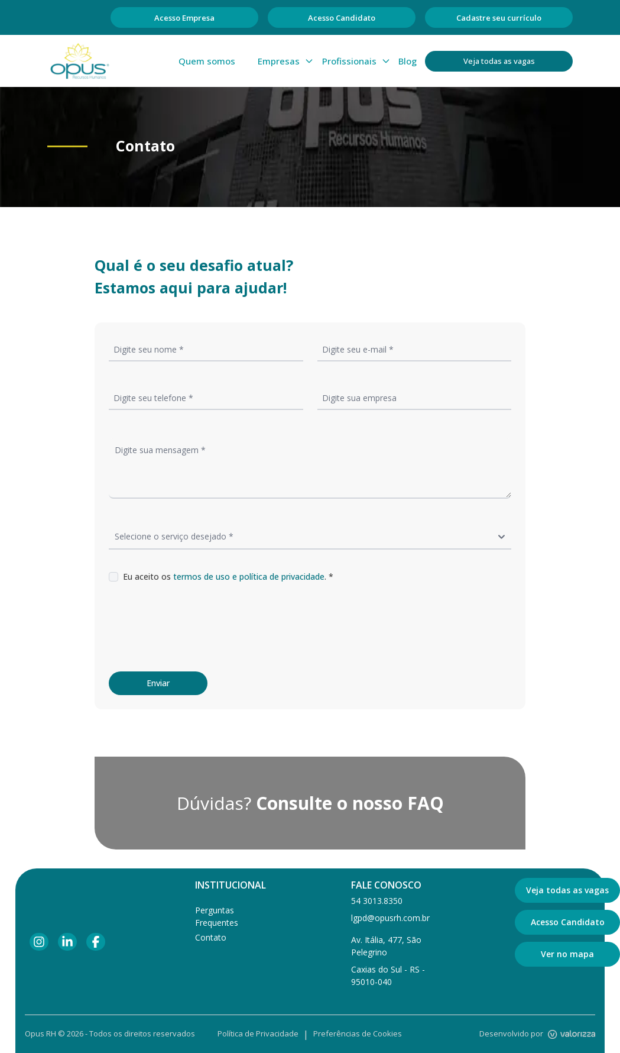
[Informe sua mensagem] (310, 468)
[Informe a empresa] (414, 397)
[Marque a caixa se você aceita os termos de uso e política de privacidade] (113, 577)
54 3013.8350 (376, 900)
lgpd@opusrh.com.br (390, 917)
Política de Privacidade (258, 1033)
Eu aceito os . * (228, 576)
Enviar (158, 683)
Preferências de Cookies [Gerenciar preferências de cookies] (357, 1033)
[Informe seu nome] (206, 349)
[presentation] (198, 627)
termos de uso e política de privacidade (248, 576)
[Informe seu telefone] (206, 397)
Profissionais (356, 61)
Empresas (286, 61)
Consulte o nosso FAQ (350, 803)
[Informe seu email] (414, 349)
